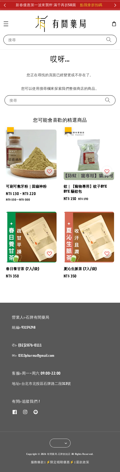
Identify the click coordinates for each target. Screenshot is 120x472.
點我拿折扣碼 (91, 5)
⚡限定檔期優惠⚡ (60, 462)
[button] (6, 24)
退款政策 (82, 462)
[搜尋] (108, 39)
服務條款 (37, 462)
